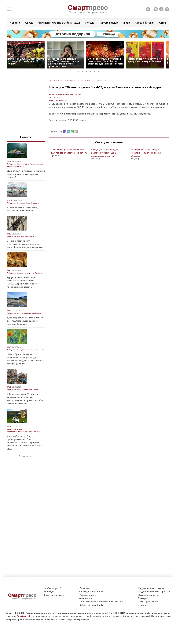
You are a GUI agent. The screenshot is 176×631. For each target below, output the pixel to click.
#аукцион (31, 350)
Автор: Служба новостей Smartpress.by (65, 94)
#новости (35, 203)
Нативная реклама (148, 594)
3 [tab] (87, 71)
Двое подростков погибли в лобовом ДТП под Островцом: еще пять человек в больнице (25, 320)
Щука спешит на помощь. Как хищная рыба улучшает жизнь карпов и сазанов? (26, 173)
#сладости (29, 273)
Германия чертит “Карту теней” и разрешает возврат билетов (145, 60)
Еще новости (25, 456)
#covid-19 (63, 100)
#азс (28, 203)
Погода (89, 22)
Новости (15, 22)
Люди (126, 22)
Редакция (49, 591)
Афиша (29, 22)
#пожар (24, 236)
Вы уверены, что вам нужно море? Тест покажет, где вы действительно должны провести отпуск (63, 62)
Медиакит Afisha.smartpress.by (154, 591)
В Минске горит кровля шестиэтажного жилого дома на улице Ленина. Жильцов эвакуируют (25, 243)
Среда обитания (144, 22)
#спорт (20, 429)
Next (167, 54)
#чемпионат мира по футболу (19, 431)
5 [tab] (95, 71)
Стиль (162, 22)
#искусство (22, 350)
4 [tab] (91, 71)
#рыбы (20, 164)
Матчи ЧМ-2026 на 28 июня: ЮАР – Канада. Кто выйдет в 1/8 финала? (26, 61)
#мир (19, 389)
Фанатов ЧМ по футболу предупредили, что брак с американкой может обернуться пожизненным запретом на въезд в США (24, 442)
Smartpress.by (24, 616)
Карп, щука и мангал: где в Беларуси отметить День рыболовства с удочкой (104, 152)
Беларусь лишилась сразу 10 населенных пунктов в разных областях (146, 152)
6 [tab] (99, 71)
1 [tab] (79, 71)
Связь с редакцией (54, 594)
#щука (26, 164)
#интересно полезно (15, 166)
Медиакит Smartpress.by (151, 588)
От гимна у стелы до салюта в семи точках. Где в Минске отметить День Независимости (105, 61)
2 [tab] (83, 71)
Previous (9, 54)
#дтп (19, 313)
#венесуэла (27, 389)
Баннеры (142, 598)
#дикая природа (36, 164)
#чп (18, 236)
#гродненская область (31, 313)
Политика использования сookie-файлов (101, 601)
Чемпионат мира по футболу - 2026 (59, 22)
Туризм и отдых (108, 22)
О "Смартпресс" (52, 588)
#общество (53, 100)
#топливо (21, 203)
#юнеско (20, 273)
